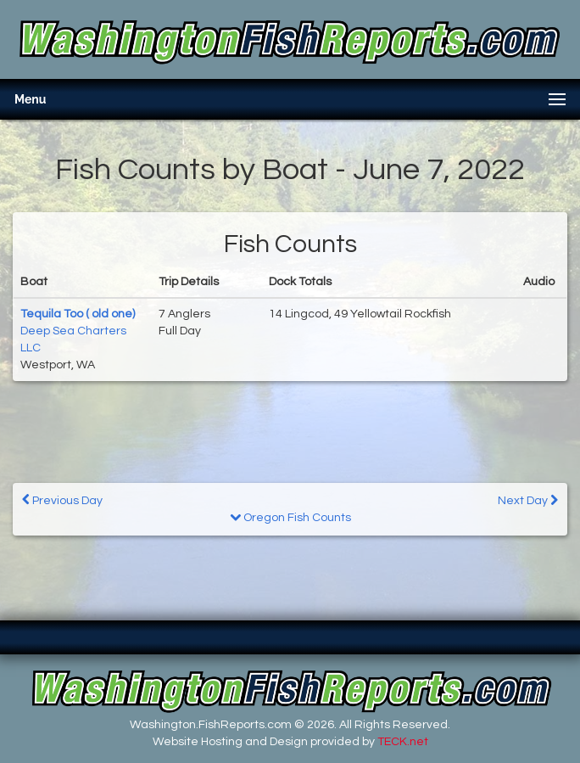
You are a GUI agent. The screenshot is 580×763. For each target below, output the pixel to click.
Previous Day (62, 500)
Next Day (528, 500)
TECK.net (402, 742)
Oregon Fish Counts (290, 518)
